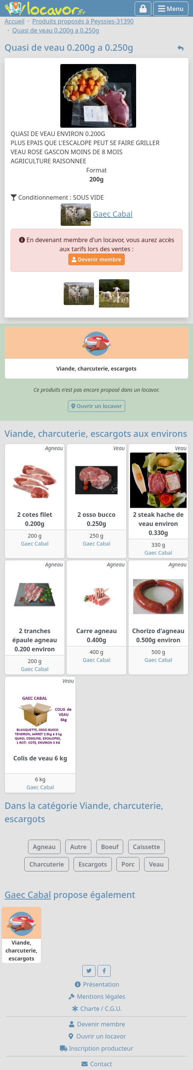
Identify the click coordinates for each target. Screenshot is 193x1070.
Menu (171, 9)
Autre (78, 847)
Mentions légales (97, 996)
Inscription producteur (96, 1048)
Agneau (44, 847)
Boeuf (110, 847)
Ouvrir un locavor (96, 406)
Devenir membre (96, 259)
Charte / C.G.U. (96, 1008)
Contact (96, 1064)
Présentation (96, 984)
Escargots (92, 864)
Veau (156, 864)
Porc (127, 864)
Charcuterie (46, 864)
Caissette (146, 847)
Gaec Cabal (35, 543)
